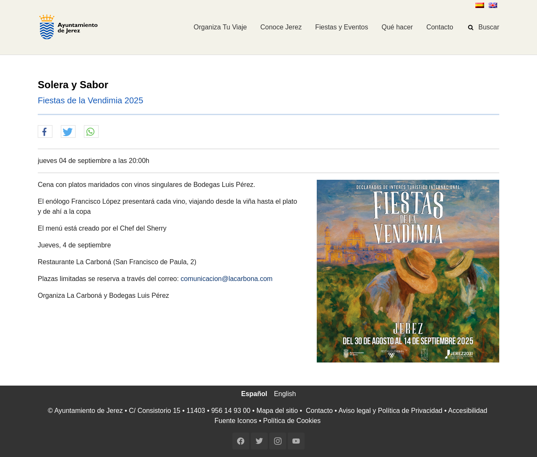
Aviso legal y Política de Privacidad (391, 410)
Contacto (319, 410)
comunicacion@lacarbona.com (227, 278)
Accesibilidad (467, 410)
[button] (45, 132)
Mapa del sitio (277, 410)
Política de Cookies (292, 420)
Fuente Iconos (235, 420)
